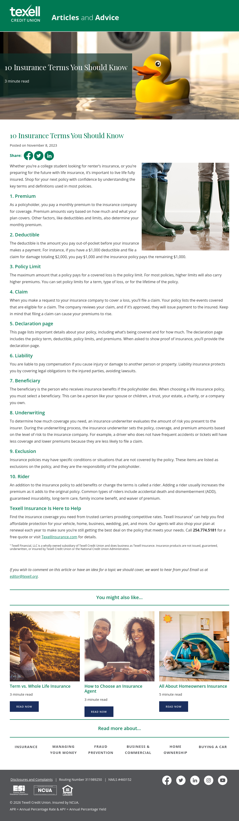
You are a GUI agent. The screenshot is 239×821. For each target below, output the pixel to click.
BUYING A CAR (213, 746)
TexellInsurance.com (59, 536)
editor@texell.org (24, 576)
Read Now (24, 706)
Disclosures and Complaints (32, 779)
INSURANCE (26, 746)
